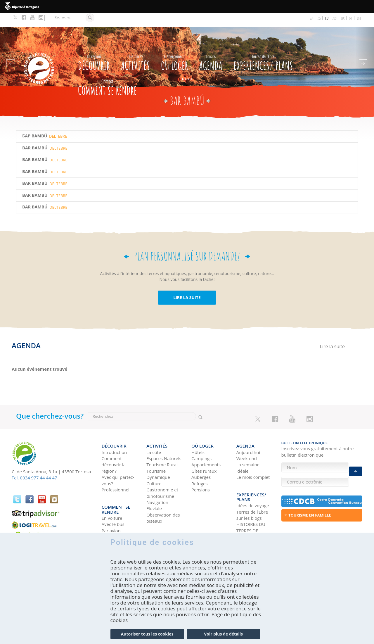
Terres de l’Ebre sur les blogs (252, 493)
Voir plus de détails (223, 634)
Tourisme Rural (161, 447)
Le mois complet (253, 459)
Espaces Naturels (163, 441)
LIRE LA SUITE (186, 283)
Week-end (246, 441)
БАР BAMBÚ (34, 122)
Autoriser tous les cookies (147, 634)
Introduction (114, 434)
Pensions (200, 472)
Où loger (174, 46)
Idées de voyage (252, 483)
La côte (153, 434)
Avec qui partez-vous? (118, 463)
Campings (201, 441)
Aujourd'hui (248, 434)
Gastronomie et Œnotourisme (162, 475)
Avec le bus (113, 502)
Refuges (199, 466)
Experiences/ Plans (263, 46)
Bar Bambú (35, 134)
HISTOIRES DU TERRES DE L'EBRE (250, 508)
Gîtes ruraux (204, 453)
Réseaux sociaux (253, 521)
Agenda (210, 46)
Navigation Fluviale (157, 488)
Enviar (355, 467)
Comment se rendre (107, 71)
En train (109, 515)
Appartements (206, 447)
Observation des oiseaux (163, 500)
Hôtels (198, 434)
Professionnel (115, 472)
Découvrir (94, 46)
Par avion (111, 509)
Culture (154, 466)
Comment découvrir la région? (114, 447)
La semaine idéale (247, 450)
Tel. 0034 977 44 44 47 (34, 464)
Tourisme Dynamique (158, 456)
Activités (135, 46)
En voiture (112, 496)
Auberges (201, 459)
